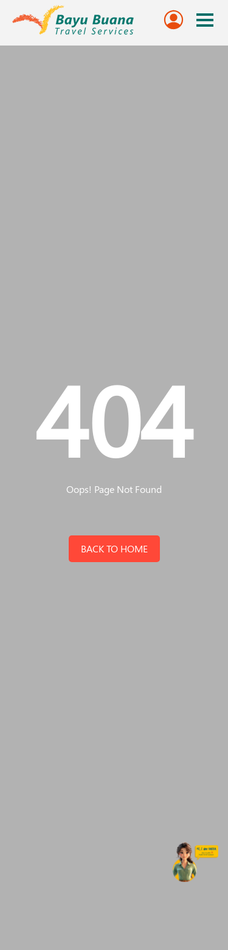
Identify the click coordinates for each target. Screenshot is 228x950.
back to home (114, 548)
